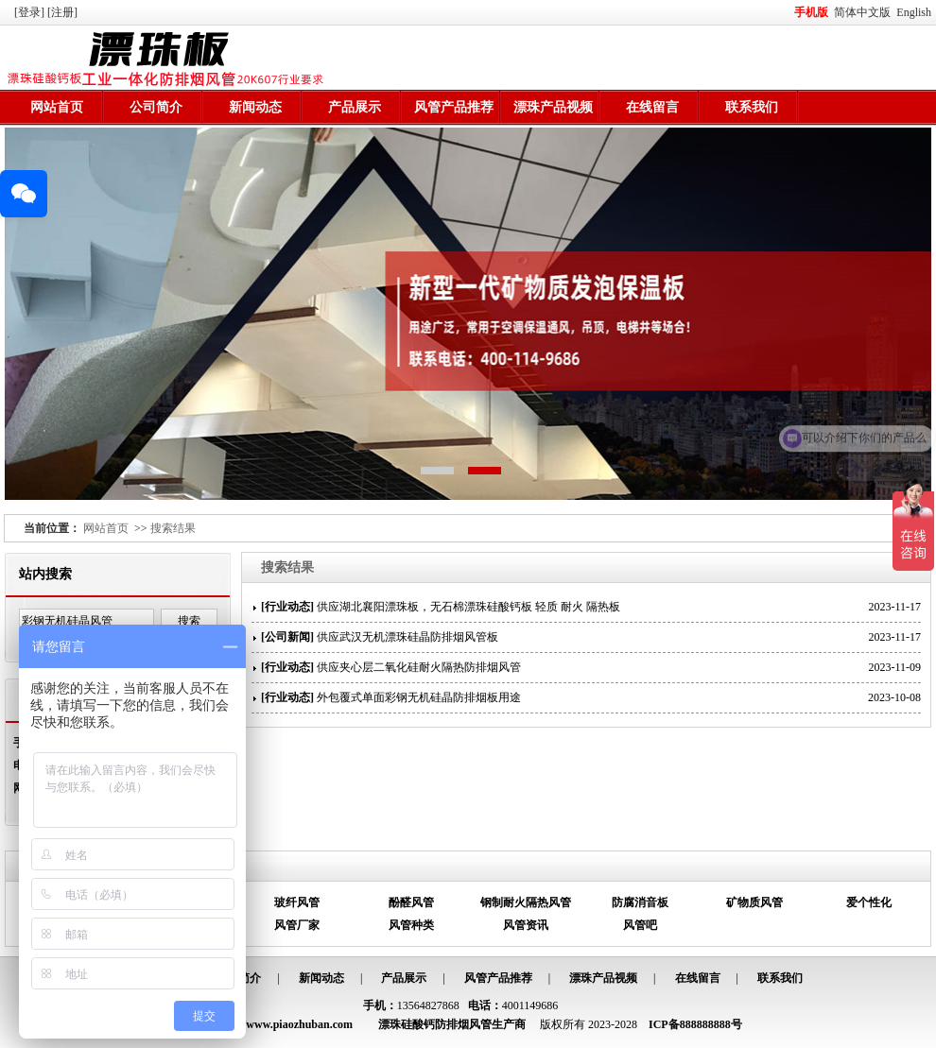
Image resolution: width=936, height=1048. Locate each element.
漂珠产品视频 (553, 107)
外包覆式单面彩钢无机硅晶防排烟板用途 (419, 697)
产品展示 (354, 107)
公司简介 (156, 107)
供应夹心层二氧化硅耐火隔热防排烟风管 (419, 667)
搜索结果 (173, 528)
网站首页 (56, 107)
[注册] (63, 12)
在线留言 (652, 107)
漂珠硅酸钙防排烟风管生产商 (452, 1024)
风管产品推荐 (454, 107)
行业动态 (287, 606)
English (913, 12)
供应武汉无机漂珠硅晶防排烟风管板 (407, 637)
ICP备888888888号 (695, 1024)
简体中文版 (863, 12)
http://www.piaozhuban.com (284, 1024)
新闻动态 (255, 107)
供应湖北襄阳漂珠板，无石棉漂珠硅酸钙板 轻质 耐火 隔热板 (468, 606)
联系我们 (751, 107)
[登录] (30, 12)
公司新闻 (287, 637)
